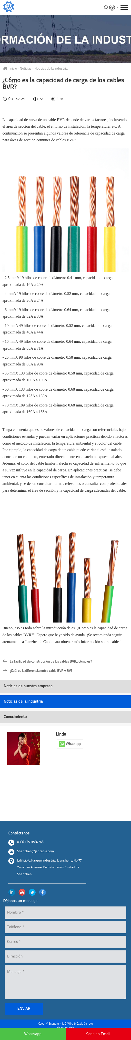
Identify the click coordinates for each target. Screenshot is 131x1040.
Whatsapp (70, 744)
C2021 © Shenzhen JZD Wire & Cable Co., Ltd (65, 1023)
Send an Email (98, 1034)
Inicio (13, 69)
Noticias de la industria (51, 69)
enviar (23, 1009)
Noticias (25, 69)
